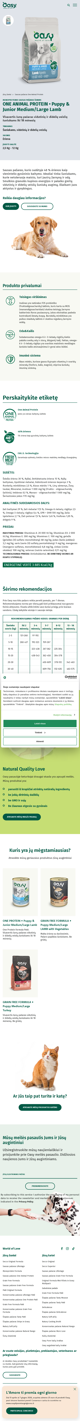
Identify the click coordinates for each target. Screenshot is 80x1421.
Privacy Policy (26, 1201)
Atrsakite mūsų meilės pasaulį (22, 817)
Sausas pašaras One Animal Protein (18, 1276)
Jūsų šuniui (9, 1255)
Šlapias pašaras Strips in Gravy (16, 1321)
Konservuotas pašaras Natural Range (19, 1331)
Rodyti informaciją (62, 715)
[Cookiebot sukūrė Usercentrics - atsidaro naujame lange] (65, 677)
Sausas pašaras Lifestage (14, 1266)
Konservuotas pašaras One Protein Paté (20, 1300)
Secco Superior (48, 1266)
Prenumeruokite (40, 1186)
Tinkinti (40, 732)
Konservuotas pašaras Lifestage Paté (19, 1295)
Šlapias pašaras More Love (53, 1331)
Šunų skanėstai (9, 1336)
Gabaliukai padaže (50, 1288)
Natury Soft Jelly (10, 1326)
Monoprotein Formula (12, 1271)
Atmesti (40, 741)
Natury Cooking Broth (51, 1321)
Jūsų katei (48, 1255)
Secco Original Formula (13, 1261)
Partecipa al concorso (21, 1411)
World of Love (11, 1248)
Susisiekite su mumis (37, 206)
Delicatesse (47, 1307)
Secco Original (48, 1261)
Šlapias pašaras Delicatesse (54, 1312)
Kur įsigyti (11, 206)
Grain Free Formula (11, 1280)
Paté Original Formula (12, 1290)
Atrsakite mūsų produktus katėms (40, 1107)
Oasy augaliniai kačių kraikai (54, 1345)
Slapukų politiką (63, 704)
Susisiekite (14, 1375)
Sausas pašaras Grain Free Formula (18, 1285)
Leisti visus (40, 723)
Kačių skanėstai (48, 1336)
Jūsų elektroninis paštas (14, 1174)
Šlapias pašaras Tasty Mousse (55, 1298)
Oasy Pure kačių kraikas (52, 1341)
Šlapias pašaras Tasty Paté (14, 1317)
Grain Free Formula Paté (13, 1304)
